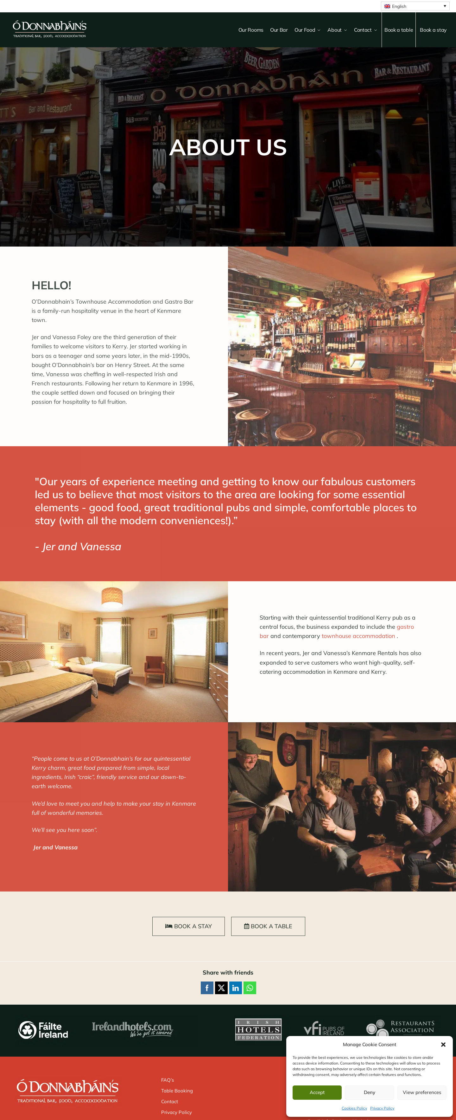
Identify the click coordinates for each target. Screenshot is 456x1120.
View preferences (422, 1092)
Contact (169, 1101)
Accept (317, 1092)
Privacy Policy (382, 1108)
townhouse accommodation (358, 636)
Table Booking (177, 1091)
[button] (443, 1044)
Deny (369, 1092)
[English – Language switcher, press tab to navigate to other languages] (415, 6)
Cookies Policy (354, 1108)
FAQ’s (167, 1080)
